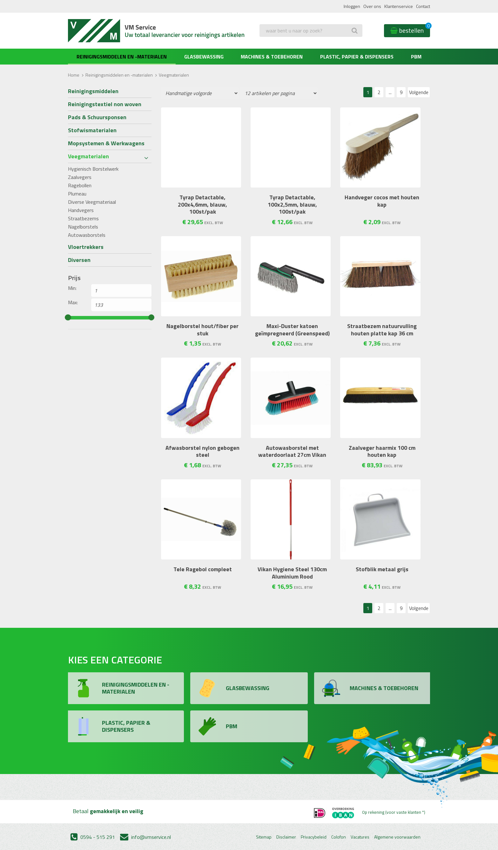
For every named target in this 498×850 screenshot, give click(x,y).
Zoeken (269, 43)
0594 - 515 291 (93, 837)
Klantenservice (398, 6)
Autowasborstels (86, 235)
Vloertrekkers (86, 247)
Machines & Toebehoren (272, 56)
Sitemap (264, 837)
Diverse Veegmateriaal (92, 202)
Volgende (418, 92)
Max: (73, 302)
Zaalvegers (79, 177)
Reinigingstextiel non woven (104, 104)
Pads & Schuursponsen (97, 117)
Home (73, 75)
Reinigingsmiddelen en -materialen (122, 56)
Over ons (372, 6)
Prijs (74, 278)
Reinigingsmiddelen (93, 91)
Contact (423, 6)
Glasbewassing (204, 56)
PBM (416, 56)
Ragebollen (79, 185)
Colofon (338, 837)
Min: (72, 288)
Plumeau (77, 193)
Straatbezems (83, 218)
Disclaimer (286, 837)
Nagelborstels (83, 226)
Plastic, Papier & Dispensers (357, 56)
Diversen (79, 260)
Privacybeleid (313, 837)
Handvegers (81, 210)
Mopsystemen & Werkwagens (106, 143)
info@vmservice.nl (145, 837)
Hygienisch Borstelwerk (93, 169)
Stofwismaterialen (92, 130)
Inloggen (352, 6)
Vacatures (360, 837)
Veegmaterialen (88, 156)
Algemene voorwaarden (397, 837)
